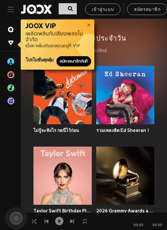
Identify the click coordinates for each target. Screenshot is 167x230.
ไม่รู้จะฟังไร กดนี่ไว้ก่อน (56, 130)
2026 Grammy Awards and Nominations (125, 210)
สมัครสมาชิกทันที (74, 61)
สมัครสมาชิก (147, 9)
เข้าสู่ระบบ (103, 9)
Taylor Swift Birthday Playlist (62, 210)
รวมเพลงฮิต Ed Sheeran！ (123, 130)
